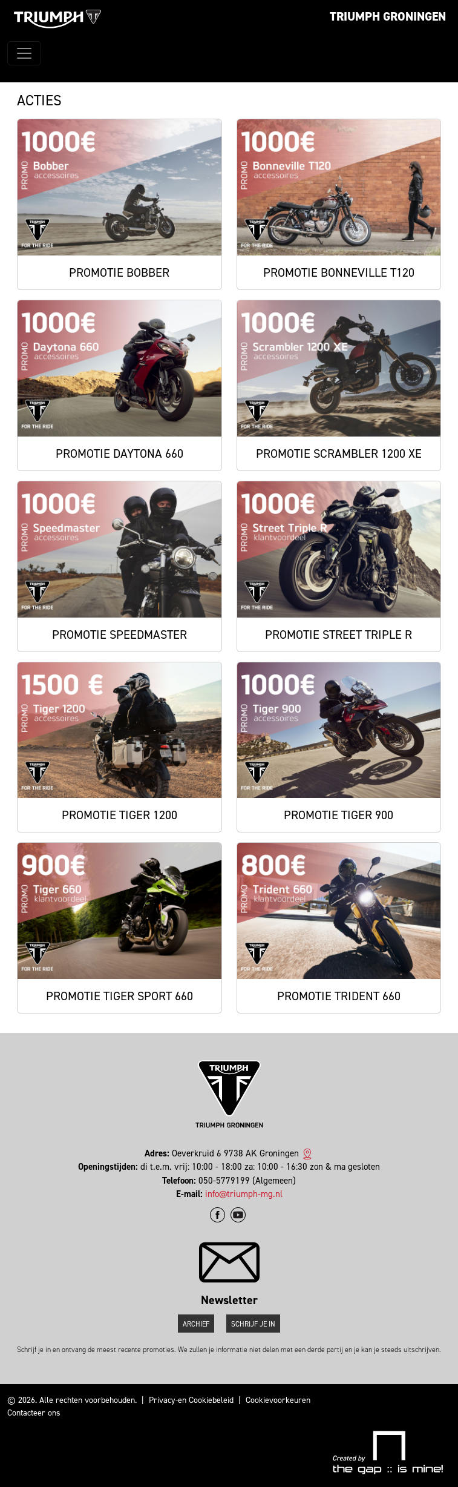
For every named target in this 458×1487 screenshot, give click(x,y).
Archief (196, 1324)
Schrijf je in (253, 1324)
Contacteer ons (34, 1413)
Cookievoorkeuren (278, 1400)
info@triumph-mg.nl (244, 1194)
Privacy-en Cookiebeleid (191, 1400)
